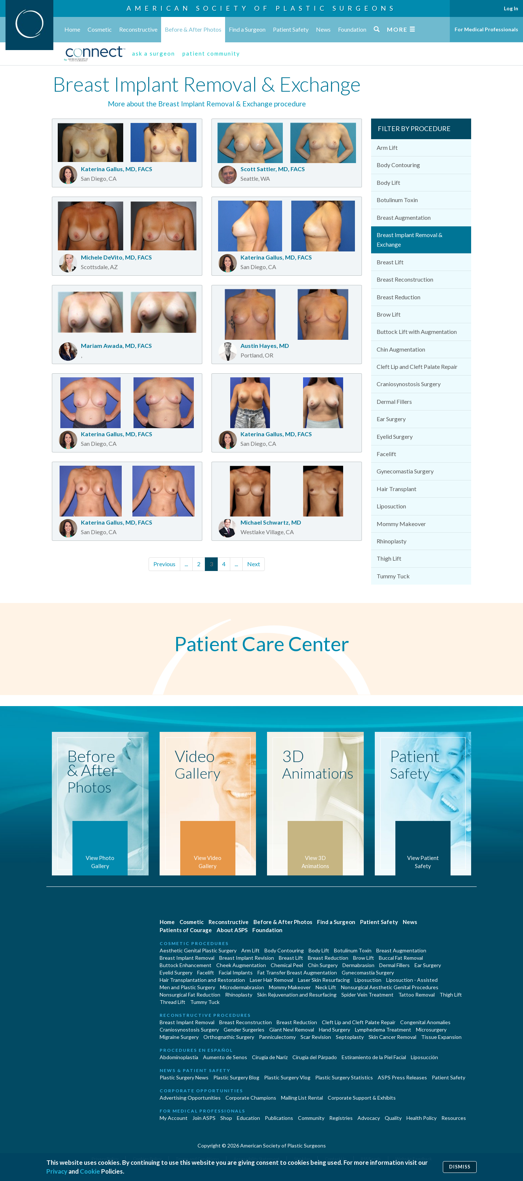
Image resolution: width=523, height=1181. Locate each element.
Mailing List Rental (302, 1097)
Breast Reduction (398, 296)
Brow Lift (389, 314)
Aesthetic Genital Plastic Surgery (198, 950)
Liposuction (391, 506)
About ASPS (232, 930)
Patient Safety (291, 29)
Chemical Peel (287, 965)
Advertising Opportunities (190, 1097)
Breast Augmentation (404, 217)
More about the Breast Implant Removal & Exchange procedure (207, 103)
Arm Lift (387, 147)
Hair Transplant (396, 488)
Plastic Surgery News (184, 1077)
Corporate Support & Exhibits (362, 1097)
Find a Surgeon (247, 29)
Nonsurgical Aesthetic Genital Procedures (389, 987)
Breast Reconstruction (405, 279)
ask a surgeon (153, 53)
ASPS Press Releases (402, 1077)
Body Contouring (398, 164)
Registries (341, 1118)
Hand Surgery (334, 1029)
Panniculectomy (277, 1037)
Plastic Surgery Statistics (344, 1077)
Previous (164, 563)
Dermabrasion (358, 965)
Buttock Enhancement (185, 965)
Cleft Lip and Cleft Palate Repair (417, 366)
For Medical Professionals (486, 29)
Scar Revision (315, 1037)
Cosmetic (100, 29)
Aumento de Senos (225, 1057)
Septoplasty (350, 1037)
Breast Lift (390, 261)
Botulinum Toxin (397, 199)
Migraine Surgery (179, 1037)
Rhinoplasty (391, 540)
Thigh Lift (389, 558)
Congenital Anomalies (425, 1022)
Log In (511, 8)
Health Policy (421, 1118)
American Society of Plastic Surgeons (261, 8)
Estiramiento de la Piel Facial (374, 1057)
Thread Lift (172, 1002)
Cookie (90, 1171)
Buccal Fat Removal (401, 958)
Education (248, 1118)
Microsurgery (431, 1029)
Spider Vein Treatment (367, 994)
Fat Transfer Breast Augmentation (297, 972)
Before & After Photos (193, 29)
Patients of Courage (186, 930)
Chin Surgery (323, 965)
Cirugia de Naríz (270, 1057)
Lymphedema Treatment (383, 1029)
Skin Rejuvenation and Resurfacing (297, 994)
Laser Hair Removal (271, 980)
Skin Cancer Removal (392, 1037)
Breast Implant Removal (187, 958)
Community (311, 1118)
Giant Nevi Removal (291, 1029)
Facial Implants (236, 972)
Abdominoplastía (179, 1057)
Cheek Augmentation (241, 965)
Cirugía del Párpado (314, 1057)
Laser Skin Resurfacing (324, 980)
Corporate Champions (250, 1097)
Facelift (386, 453)
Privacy (56, 1171)
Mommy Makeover (401, 523)
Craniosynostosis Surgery (409, 383)
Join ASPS (204, 1118)
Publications (279, 1118)
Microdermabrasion (242, 987)
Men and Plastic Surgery (187, 987)
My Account (174, 1118)
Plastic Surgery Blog (236, 1077)
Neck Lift (326, 987)
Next (253, 563)
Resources (453, 1118)
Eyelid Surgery (395, 436)
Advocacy (368, 1118)
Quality (393, 1118)
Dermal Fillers (394, 401)
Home (72, 29)
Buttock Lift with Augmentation (417, 331)
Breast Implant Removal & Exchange (409, 239)
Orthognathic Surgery (228, 1037)
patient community (211, 53)
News (323, 29)
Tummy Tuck (393, 575)
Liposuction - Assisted (412, 980)
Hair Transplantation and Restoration (202, 980)
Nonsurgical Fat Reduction (190, 994)
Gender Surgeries (244, 1029)
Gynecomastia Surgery (405, 471)
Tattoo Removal (416, 994)
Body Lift (388, 182)
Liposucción (424, 1057)
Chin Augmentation (401, 349)
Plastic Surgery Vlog (287, 1077)
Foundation (352, 29)
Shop (226, 1118)
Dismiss (459, 1167)
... (186, 563)
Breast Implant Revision (246, 958)
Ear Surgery (391, 418)
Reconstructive (138, 29)
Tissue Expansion (441, 1037)
